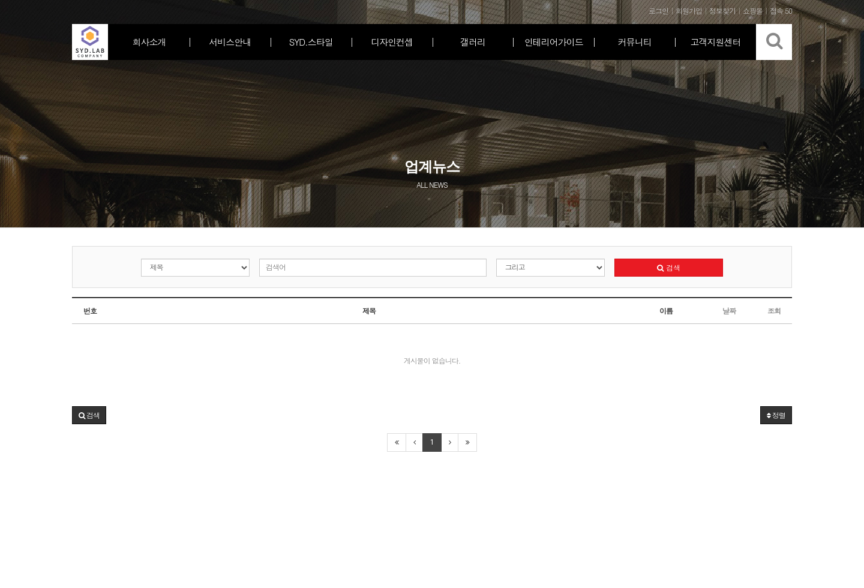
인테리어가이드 (553, 41)
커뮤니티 (635, 41)
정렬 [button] (776, 415)
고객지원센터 (716, 41)
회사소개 (149, 41)
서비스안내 (230, 41)
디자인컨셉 (392, 41)
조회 (774, 310)
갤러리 (472, 41)
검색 (668, 267)
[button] (89, 415)
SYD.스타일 (311, 41)
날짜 (729, 310)
